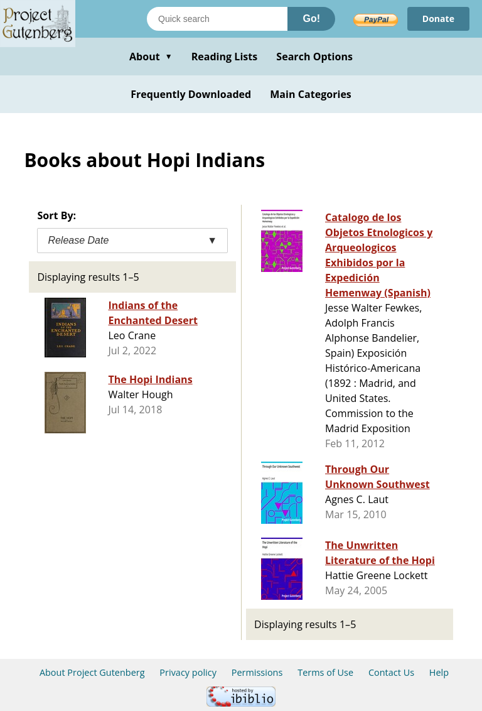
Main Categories (310, 94)
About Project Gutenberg (92, 672)
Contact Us (391, 672)
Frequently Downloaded (191, 94)
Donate (438, 18)
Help (439, 672)
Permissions (257, 672)
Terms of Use (325, 672)
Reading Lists (224, 56)
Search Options (314, 56)
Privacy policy (188, 672)
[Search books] (217, 19)
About (151, 56)
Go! (311, 18)
